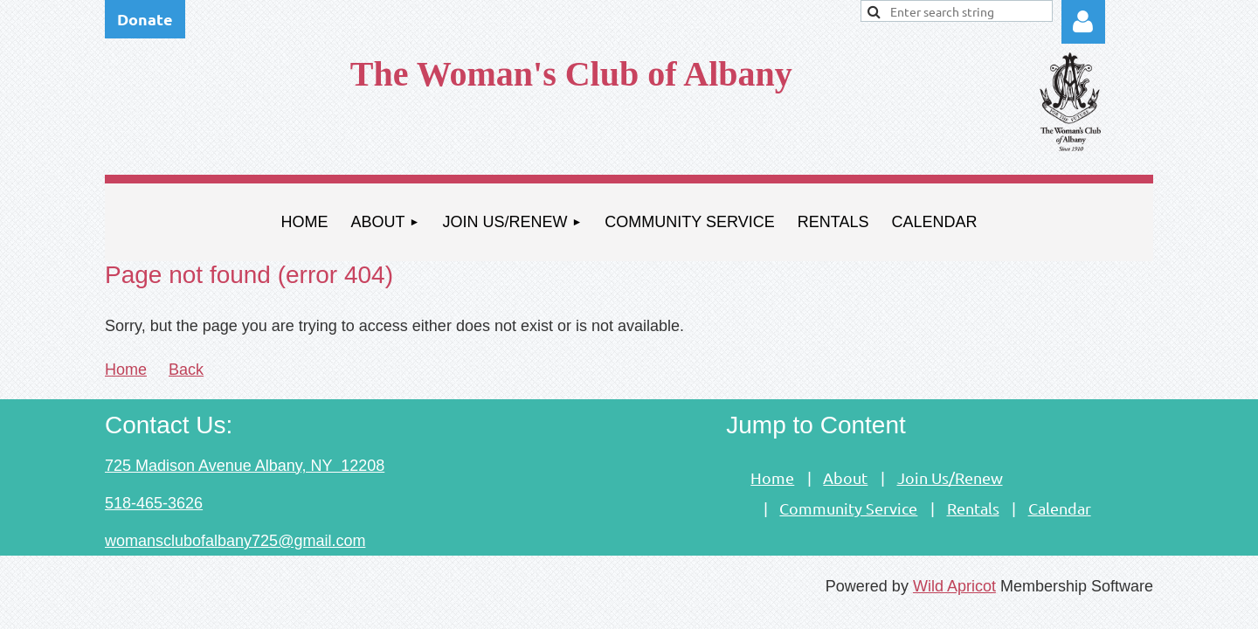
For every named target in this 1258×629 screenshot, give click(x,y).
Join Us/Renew (950, 477)
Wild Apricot (954, 586)
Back (186, 369)
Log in (1083, 22)
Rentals (973, 508)
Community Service (848, 508)
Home (126, 369)
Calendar (1059, 508)
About (845, 477)
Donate (145, 19)
